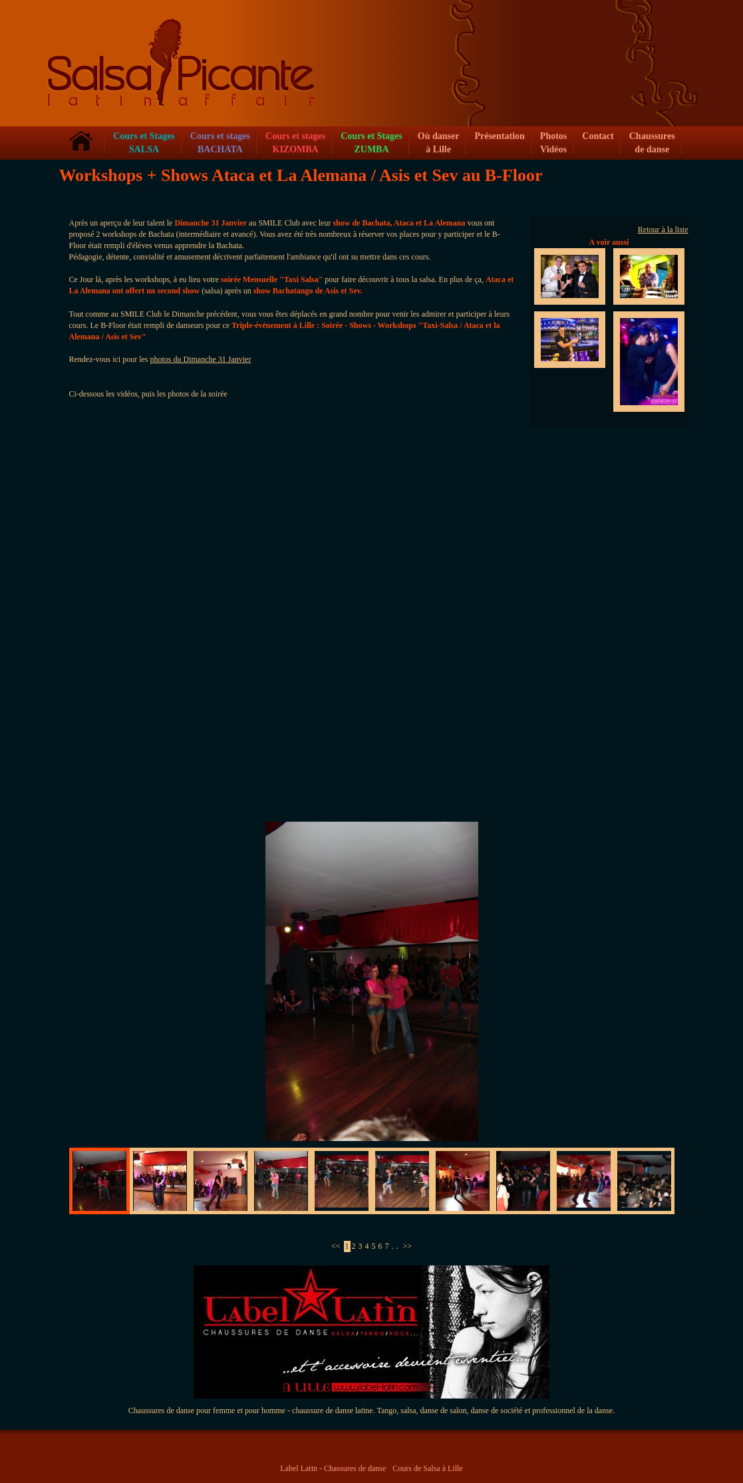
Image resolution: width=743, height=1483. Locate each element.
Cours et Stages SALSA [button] (144, 142)
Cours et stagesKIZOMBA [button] (295, 142)
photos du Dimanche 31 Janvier (200, 359)
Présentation (499, 136)
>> (407, 1246)
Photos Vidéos (553, 142)
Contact (597, 136)
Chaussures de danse (652, 142)
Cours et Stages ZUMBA (371, 142)
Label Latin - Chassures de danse (333, 1468)
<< (336, 1246)
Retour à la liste (663, 229)
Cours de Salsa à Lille (427, 1468)
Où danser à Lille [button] (439, 142)
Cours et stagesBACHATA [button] (220, 142)
